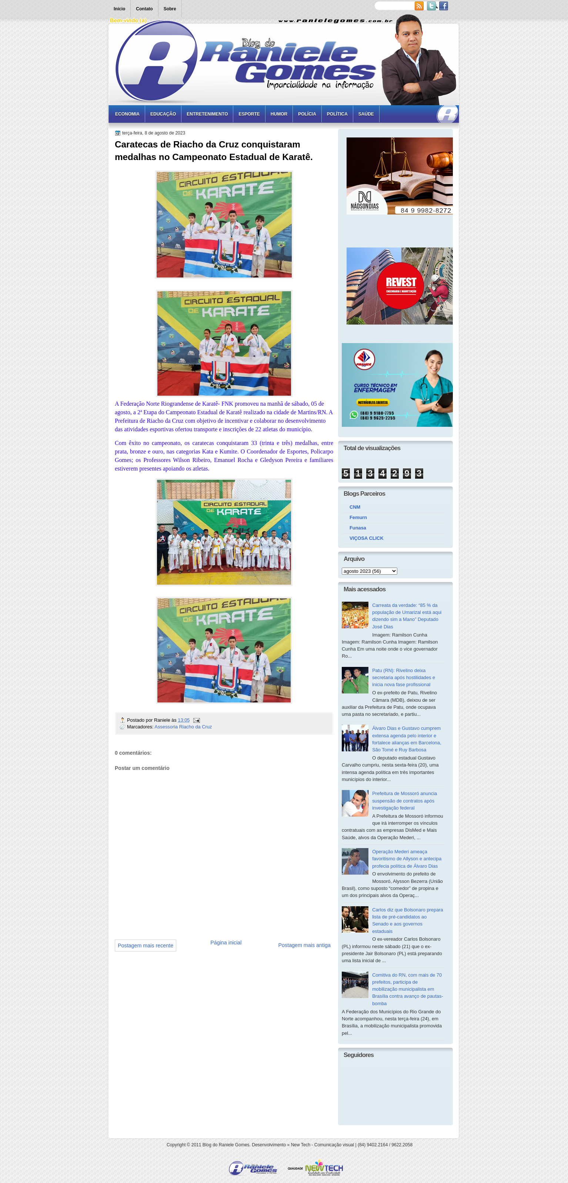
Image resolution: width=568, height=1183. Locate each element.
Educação (163, 114)
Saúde (366, 114)
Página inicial (225, 943)
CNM (355, 507)
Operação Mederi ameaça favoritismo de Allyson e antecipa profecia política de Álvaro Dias (406, 859)
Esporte (249, 114)
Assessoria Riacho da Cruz (183, 727)
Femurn (358, 517)
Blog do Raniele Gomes (226, 1144)
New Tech (300, 1144)
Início (119, 8)
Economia (127, 114)
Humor (279, 114)
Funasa (358, 528)
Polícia (307, 114)
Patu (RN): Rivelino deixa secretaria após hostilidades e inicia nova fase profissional (403, 678)
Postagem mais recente (145, 945)
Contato (144, 8)
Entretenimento (207, 114)
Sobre (170, 8)
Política (337, 114)
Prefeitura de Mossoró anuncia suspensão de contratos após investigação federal (404, 801)
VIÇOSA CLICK (367, 538)
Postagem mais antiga (304, 945)
